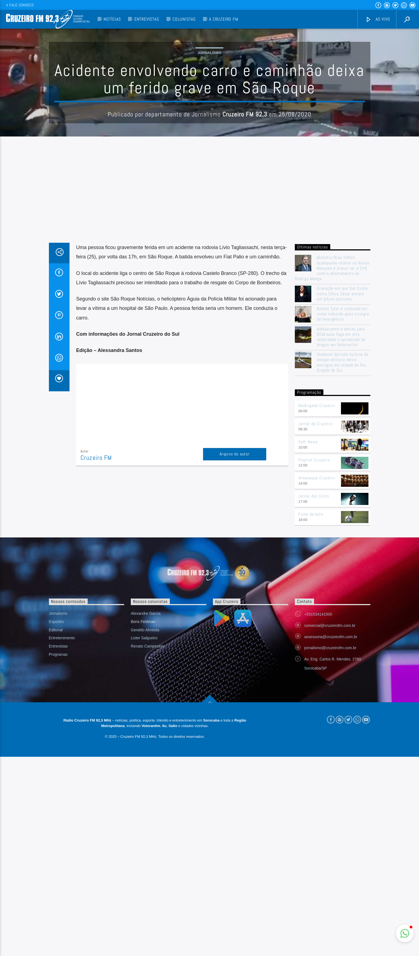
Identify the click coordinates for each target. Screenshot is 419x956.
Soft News (308, 641)
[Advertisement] (210, 312)
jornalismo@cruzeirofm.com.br (330, 847)
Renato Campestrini (148, 845)
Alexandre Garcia (145, 812)
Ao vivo (377, 19)
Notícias (112, 19)
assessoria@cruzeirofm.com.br (330, 836)
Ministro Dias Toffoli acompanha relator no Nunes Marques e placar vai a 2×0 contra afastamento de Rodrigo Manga (332, 379)
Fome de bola (310, 713)
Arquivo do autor (235, 565)
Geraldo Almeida (145, 829)
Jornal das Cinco (313, 695)
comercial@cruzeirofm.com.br (329, 825)
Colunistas (184, 19)
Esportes (56, 821)
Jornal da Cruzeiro (315, 623)
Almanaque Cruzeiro (316, 677)
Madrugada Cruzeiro (316, 605)
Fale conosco (19, 4)
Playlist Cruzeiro (314, 659)
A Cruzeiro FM (223, 19)
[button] (405, 933)
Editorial (56, 829)
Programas (58, 853)
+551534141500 (318, 813)
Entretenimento (62, 837)
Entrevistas (146, 19)
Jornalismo (209, 108)
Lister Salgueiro (144, 837)
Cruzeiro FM (96, 569)
